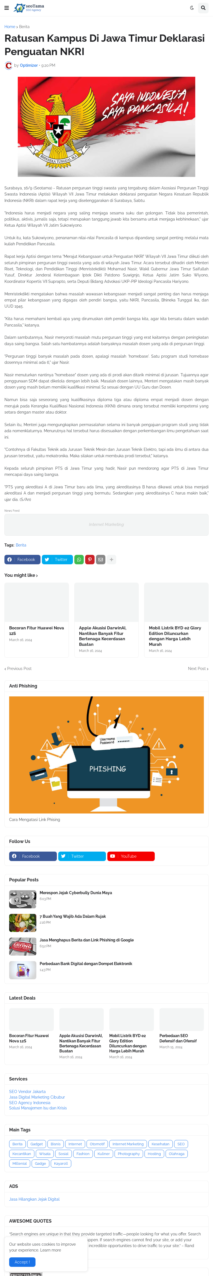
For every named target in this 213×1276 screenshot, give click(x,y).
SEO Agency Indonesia (29, 1103)
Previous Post (19, 668)
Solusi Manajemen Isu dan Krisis (38, 1108)
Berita (24, 27)
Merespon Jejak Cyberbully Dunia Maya (76, 893)
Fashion (83, 1154)
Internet (75, 1144)
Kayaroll (61, 1163)
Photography (129, 1154)
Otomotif (97, 1144)
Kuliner (104, 1154)
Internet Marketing (106, 524)
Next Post (197, 668)
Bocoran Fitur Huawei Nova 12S (36, 630)
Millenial (19, 1163)
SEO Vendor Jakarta (27, 1091)
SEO (181, 1144)
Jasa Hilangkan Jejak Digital (34, 1199)
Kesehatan (160, 1144)
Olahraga (176, 1154)
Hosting (154, 1154)
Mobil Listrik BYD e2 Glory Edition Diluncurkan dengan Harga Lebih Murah (175, 636)
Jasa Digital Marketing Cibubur (37, 1097)
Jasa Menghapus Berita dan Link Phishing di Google (87, 940)
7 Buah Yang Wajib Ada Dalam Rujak (73, 916)
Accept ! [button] (22, 1262)
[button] (6, 8)
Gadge (40, 1163)
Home (9, 27)
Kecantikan (21, 1154)
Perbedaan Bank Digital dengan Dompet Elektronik (86, 963)
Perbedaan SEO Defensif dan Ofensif (178, 1038)
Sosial (64, 1154)
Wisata (44, 1154)
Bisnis (55, 1144)
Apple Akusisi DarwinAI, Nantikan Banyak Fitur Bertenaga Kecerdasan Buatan (102, 636)
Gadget (37, 1144)
